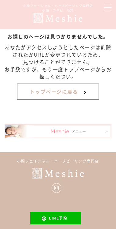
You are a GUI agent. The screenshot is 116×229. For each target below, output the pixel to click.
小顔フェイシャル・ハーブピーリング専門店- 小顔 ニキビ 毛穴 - (58, 8)
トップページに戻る (54, 91)
